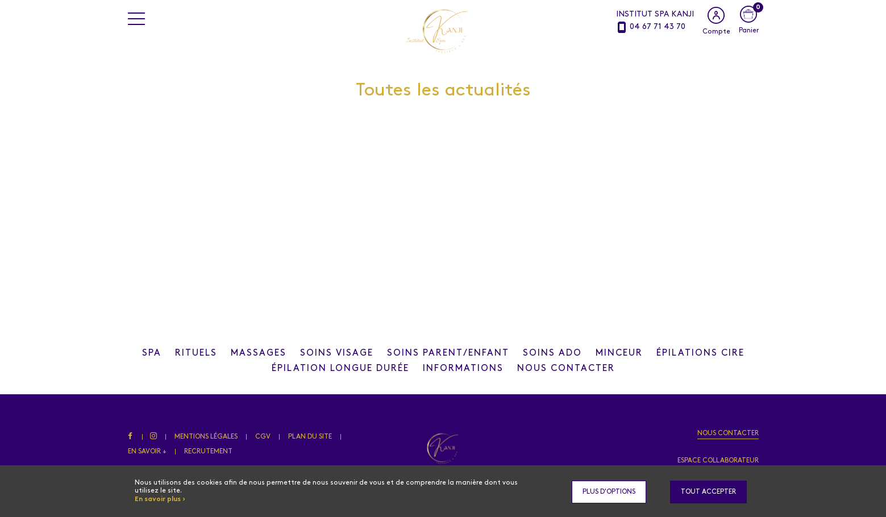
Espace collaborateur (718, 460)
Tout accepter (708, 492)
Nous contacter (728, 433)
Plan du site (311, 436)
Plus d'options (609, 492)
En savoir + (147, 451)
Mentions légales (208, 436)
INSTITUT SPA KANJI (655, 15)
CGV (264, 436)
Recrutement (208, 451)
